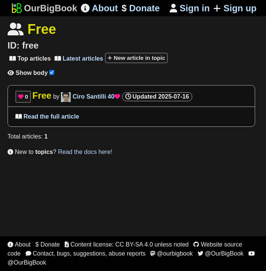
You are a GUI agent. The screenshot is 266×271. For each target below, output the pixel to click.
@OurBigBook (220, 253)
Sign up (235, 8)
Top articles (30, 58)
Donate (141, 8)
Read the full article (47, 116)
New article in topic (136, 58)
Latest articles (79, 58)
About (99, 8)
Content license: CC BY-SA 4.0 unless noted (127, 244)
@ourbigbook (171, 253)
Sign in (190, 8)
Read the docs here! (85, 152)
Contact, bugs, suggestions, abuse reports (86, 253)
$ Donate (47, 244)
